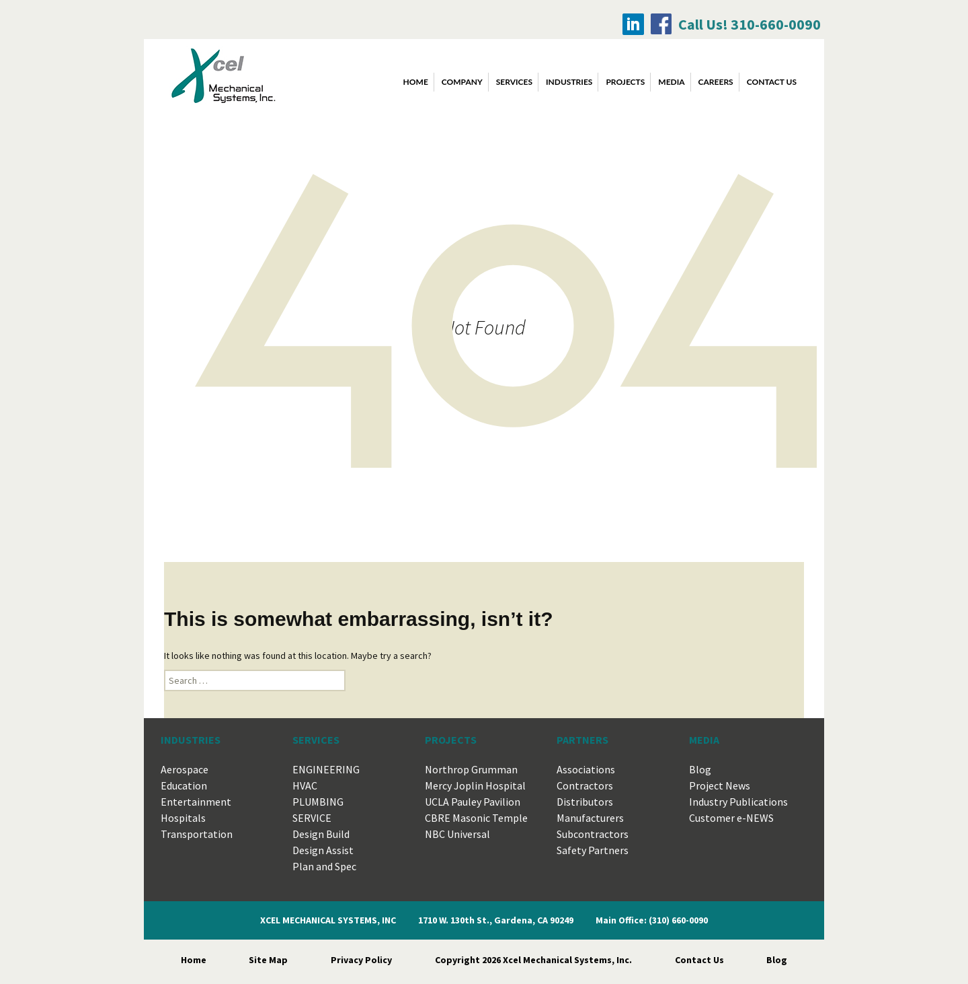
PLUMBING (318, 801)
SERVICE (311, 817)
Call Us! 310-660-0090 (749, 24)
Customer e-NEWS (731, 817)
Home (415, 82)
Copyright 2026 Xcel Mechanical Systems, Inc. (533, 960)
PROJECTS (625, 82)
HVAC (304, 785)
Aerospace (184, 769)
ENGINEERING (326, 769)
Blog (700, 769)
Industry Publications (738, 801)
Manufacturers (590, 817)
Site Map (268, 960)
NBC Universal (457, 834)
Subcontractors (593, 834)
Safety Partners (593, 850)
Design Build (321, 834)
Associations (586, 769)
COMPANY (462, 82)
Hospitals (183, 817)
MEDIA (671, 82)
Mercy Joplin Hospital (475, 785)
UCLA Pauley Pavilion (472, 801)
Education (184, 785)
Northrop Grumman (471, 769)
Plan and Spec (324, 866)
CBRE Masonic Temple (476, 817)
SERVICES (514, 82)
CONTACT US (772, 82)
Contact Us (699, 960)
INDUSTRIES (569, 82)
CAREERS (715, 82)
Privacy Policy (361, 960)
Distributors (585, 801)
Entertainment (196, 801)
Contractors (585, 785)
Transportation (197, 834)
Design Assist (323, 850)
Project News (719, 785)
